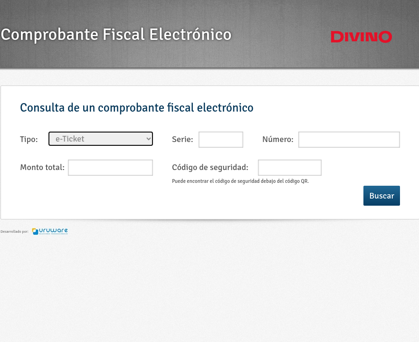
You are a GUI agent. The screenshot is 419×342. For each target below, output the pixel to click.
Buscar (381, 195)
